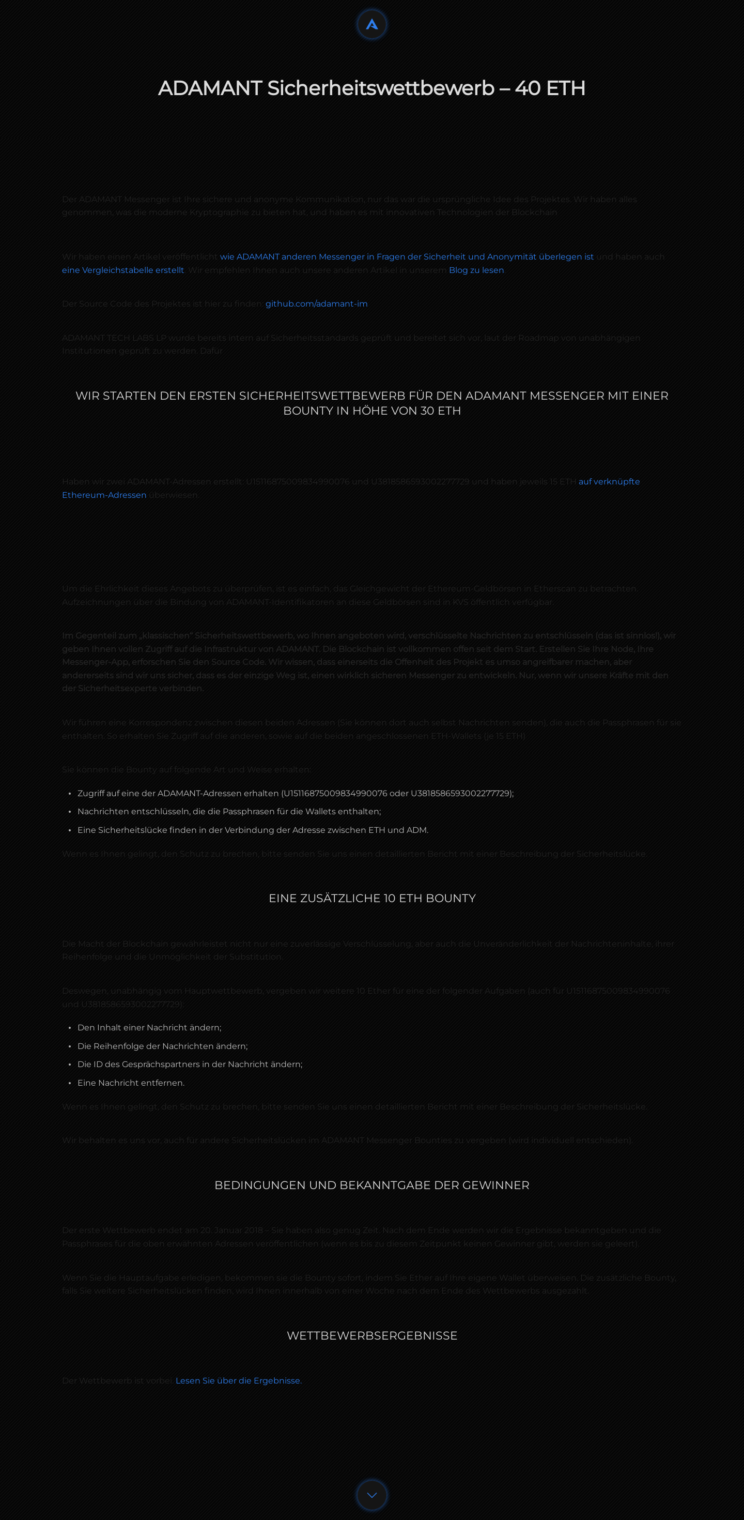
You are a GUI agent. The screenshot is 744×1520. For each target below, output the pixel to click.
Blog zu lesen (476, 270)
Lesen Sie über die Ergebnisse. (239, 1381)
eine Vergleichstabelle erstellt (123, 270)
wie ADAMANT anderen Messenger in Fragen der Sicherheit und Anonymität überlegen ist (407, 257)
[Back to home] (372, 24)
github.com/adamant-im (317, 304)
